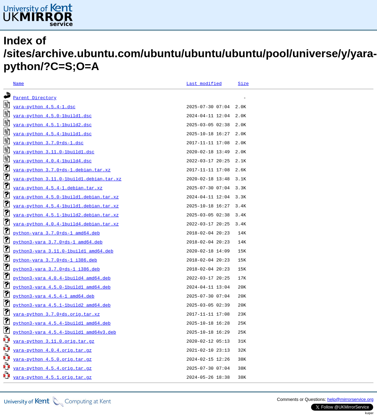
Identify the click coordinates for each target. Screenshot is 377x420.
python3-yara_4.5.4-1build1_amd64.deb (62, 323)
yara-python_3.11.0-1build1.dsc (53, 151)
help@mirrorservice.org (350, 399)
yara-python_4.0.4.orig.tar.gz (52, 350)
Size (243, 83)
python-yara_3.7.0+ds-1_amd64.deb (56, 233)
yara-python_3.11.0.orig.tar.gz (53, 341)
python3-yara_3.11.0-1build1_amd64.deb (63, 251)
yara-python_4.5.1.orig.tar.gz (52, 377)
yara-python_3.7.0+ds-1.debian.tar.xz (62, 169)
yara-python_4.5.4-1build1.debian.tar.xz (66, 206)
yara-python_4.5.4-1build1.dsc (52, 133)
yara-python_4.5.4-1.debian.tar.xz (57, 188)
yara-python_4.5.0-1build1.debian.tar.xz (66, 197)
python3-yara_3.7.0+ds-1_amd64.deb (57, 242)
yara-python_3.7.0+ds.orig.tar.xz (56, 314)
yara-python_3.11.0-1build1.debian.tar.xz (67, 178)
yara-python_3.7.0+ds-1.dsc (48, 142)
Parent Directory (35, 97)
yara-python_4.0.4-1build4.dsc (52, 160)
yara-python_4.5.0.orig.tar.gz (52, 359)
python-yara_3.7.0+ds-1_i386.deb (55, 260)
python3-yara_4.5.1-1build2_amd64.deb (62, 305)
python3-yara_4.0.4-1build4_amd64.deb (62, 278)
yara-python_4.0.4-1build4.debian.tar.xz (66, 224)
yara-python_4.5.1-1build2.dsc (52, 124)
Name (18, 83)
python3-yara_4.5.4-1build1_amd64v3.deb (64, 332)
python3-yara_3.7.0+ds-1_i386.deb (56, 269)
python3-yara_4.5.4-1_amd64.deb (53, 296)
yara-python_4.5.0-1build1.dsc (52, 115)
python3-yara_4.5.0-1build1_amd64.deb (62, 287)
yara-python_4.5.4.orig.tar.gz (52, 368)
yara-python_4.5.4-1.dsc (44, 106)
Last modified (203, 83)
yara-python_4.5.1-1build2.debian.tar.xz (66, 215)
